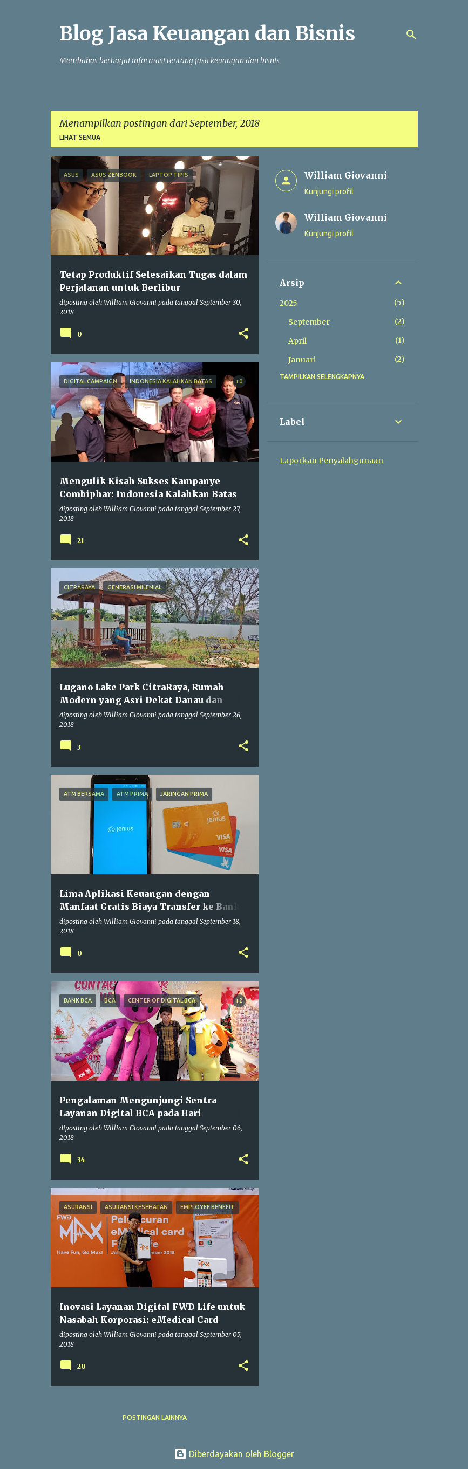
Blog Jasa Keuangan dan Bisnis (207, 34)
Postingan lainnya (155, 1417)
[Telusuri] (411, 34)
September (309, 322)
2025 (288, 303)
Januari (302, 360)
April (297, 341)
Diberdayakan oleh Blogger (234, 1454)
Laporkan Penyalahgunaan (331, 460)
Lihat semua (79, 137)
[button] (243, 334)
